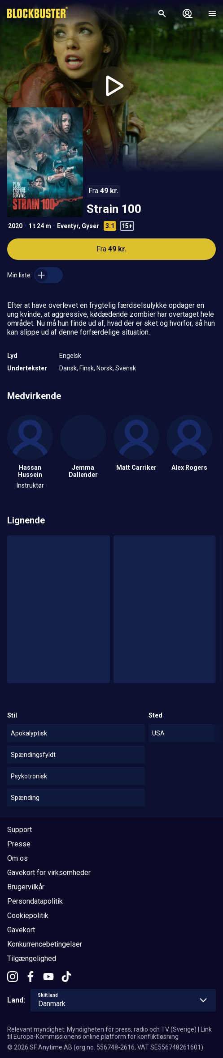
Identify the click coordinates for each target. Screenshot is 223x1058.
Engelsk (70, 355)
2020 (15, 225)
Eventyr (68, 225)
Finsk (86, 368)
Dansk (68, 368)
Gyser (90, 225)
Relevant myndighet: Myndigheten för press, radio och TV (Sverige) (102, 1029)
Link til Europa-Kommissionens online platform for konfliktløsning (109, 1033)
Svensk (125, 368)
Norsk (104, 368)
